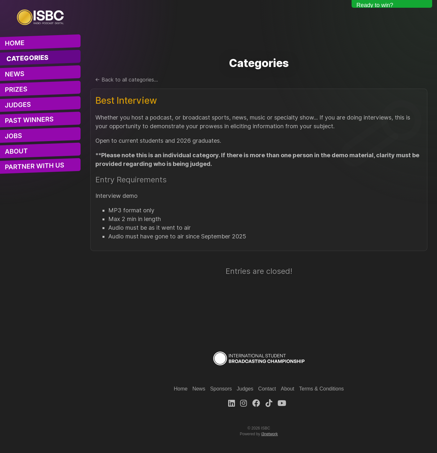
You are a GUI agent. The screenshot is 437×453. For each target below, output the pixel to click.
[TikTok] (269, 403)
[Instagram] (243, 403)
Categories (27, 58)
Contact (267, 388)
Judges (18, 105)
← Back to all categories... (126, 80)
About (16, 151)
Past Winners (29, 120)
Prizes (16, 89)
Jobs (13, 136)
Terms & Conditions (321, 388)
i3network (269, 434)
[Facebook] (256, 403)
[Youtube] (281, 403)
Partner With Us (34, 166)
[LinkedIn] (231, 403)
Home (14, 43)
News (14, 74)
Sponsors (221, 388)
